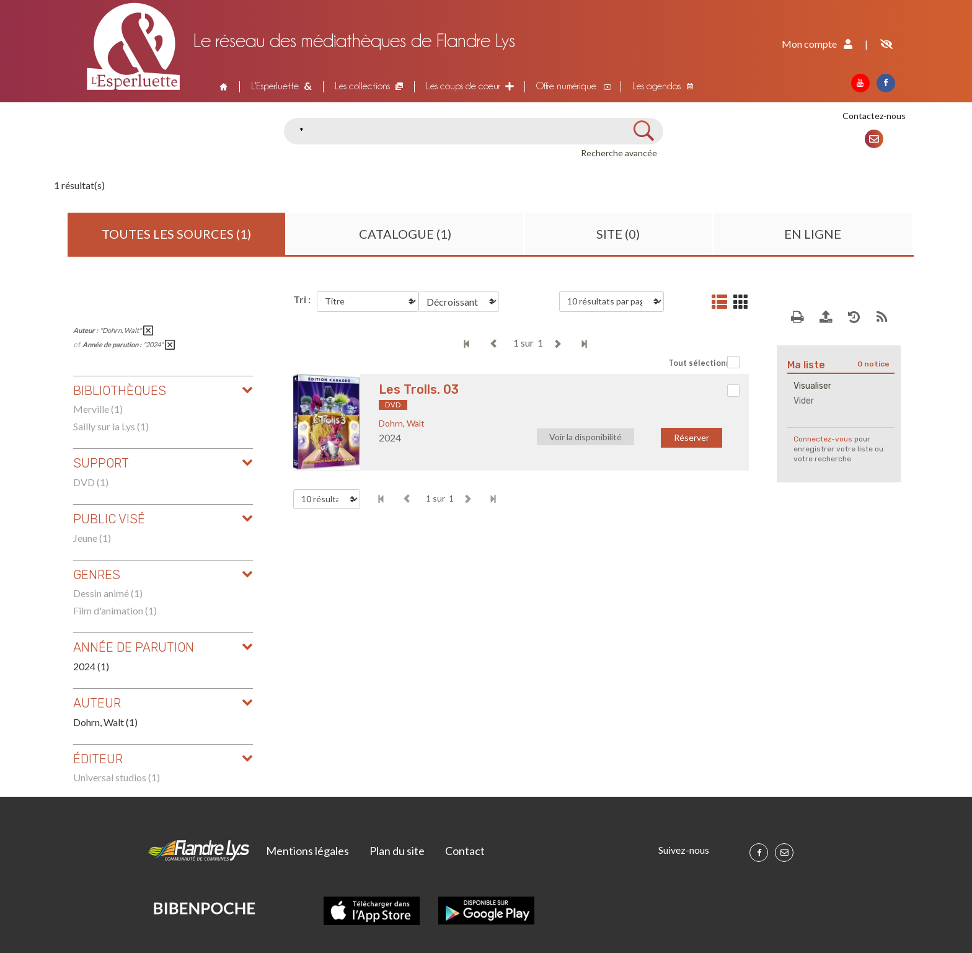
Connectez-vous (822, 439)
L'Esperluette (275, 86)
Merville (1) (98, 409)
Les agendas (656, 86)
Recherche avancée (619, 153)
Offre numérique (566, 86)
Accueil (222, 86)
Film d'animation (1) (115, 610)
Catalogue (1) (405, 233)
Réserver (691, 437)
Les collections (362, 86)
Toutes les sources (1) (176, 233)
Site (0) (618, 233)
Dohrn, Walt (402, 423)
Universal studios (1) (116, 777)
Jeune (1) (92, 538)
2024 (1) (91, 666)
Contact (465, 851)
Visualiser (812, 386)
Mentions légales (307, 851)
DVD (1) (90, 482)
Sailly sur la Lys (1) (111, 426)
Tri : (302, 299)
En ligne (812, 233)
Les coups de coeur (463, 86)
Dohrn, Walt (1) (105, 722)
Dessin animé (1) (108, 593)
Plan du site (397, 851)
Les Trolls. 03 (419, 389)
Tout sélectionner (704, 363)
